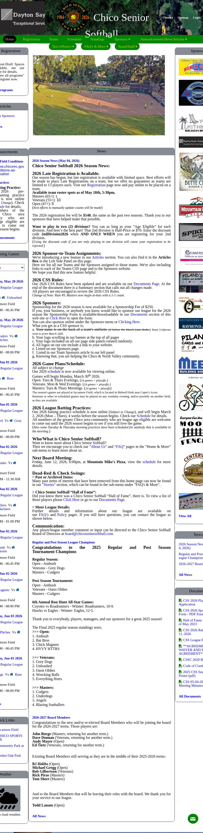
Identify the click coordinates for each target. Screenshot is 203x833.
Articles (98, 257)
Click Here (71, 500)
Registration (96, 185)
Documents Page (146, 284)
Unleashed (14, 297)
